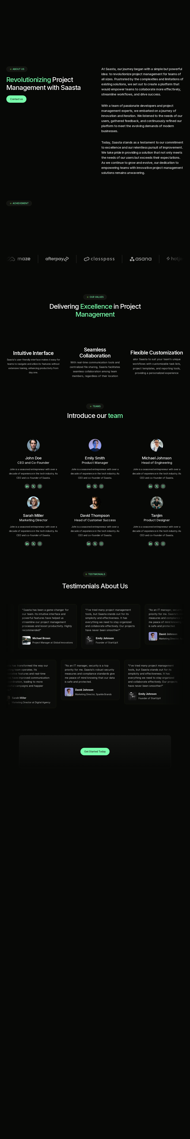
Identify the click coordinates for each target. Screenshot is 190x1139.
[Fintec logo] (17, 1044)
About (9, 1088)
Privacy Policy (177, 1130)
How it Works (13, 1100)
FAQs (8, 1106)
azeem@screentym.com (114, 1083)
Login (8, 1111)
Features (10, 1094)
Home (8, 1083)
